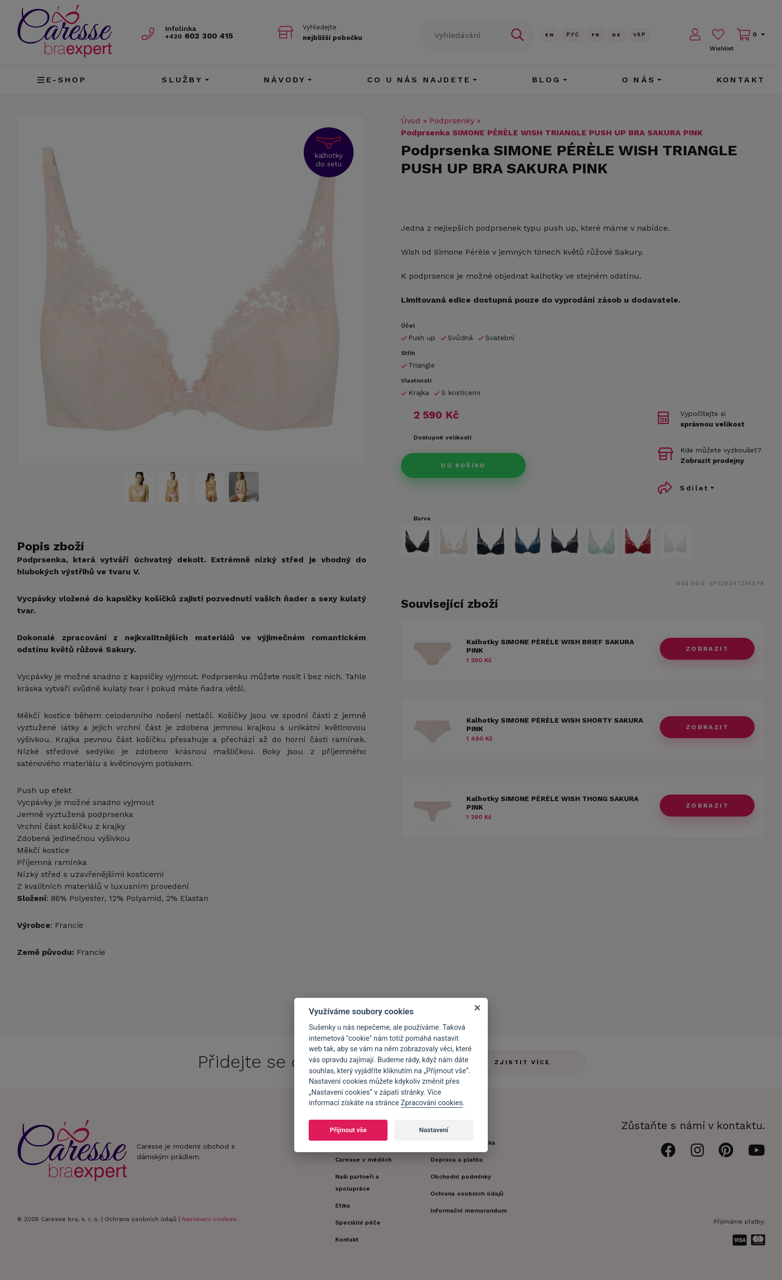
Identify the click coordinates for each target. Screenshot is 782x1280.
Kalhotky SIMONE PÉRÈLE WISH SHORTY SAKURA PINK (554, 724)
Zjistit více (522, 1062)
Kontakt (741, 79)
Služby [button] (182, 79)
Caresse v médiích (363, 1159)
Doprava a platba (456, 1159)
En (550, 34)
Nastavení (433, 1130)
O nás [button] (638, 79)
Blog (546, 79)
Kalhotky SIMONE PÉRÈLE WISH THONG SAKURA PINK (552, 803)
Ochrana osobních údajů (141, 1219)
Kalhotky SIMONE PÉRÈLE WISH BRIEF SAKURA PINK (550, 646)
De (617, 34)
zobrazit (707, 648)
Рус (573, 34)
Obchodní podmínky (460, 1176)
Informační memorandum (468, 1210)
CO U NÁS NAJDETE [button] (419, 79)
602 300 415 (202, 35)
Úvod (410, 120)
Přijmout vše (348, 1130)
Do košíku (463, 465)
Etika (342, 1205)
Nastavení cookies (209, 1219)
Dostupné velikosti (442, 437)
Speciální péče (358, 1222)
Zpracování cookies (432, 1103)
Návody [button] (285, 79)
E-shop (61, 79)
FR (595, 34)
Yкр (639, 34)
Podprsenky (451, 120)
